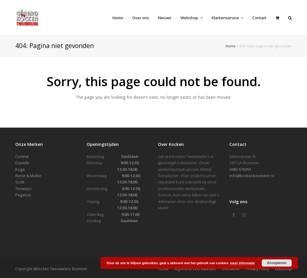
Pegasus (23, 195)
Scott (19, 182)
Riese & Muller (28, 175)
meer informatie (242, 263)
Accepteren (276, 263)
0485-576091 (240, 169)
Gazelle (22, 162)
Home (230, 46)
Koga (20, 169)
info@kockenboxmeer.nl (251, 175)
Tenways (23, 188)
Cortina (21, 156)
